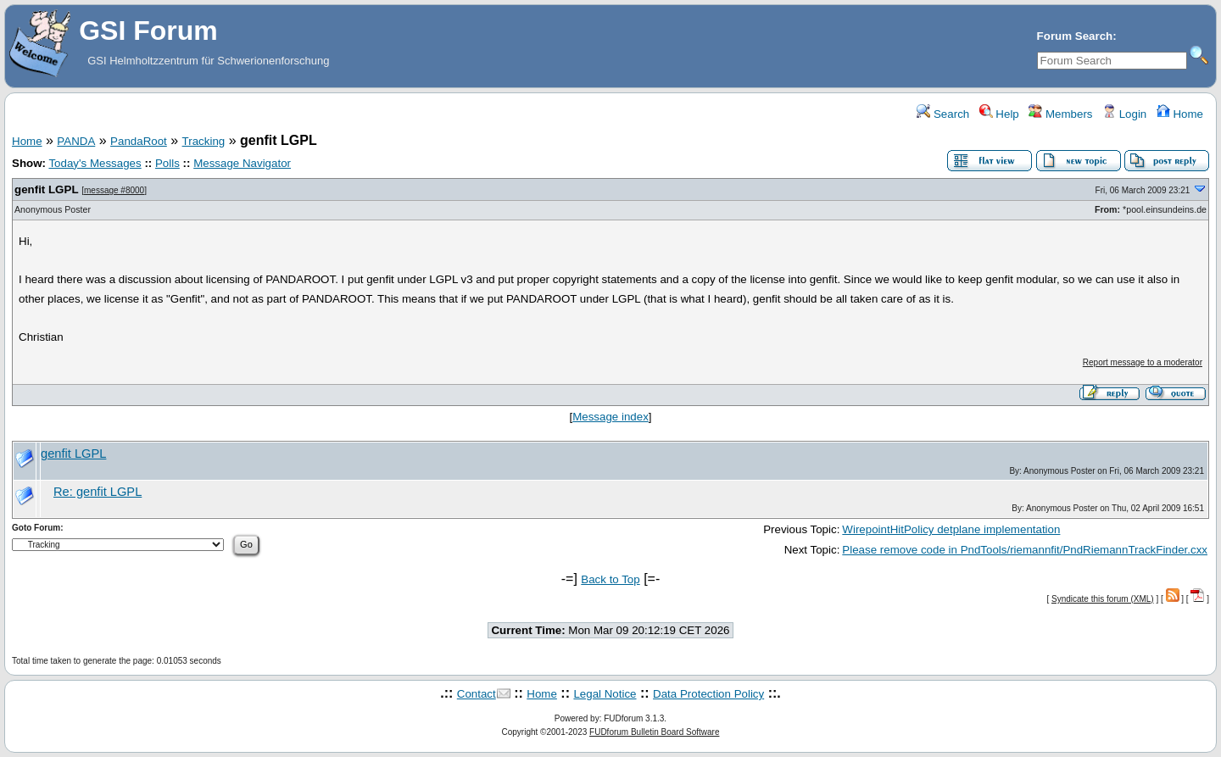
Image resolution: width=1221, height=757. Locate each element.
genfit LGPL (46, 189)
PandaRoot (138, 141)
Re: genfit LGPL (97, 491)
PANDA (76, 141)
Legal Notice (604, 693)
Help (999, 114)
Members (1060, 114)
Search (943, 114)
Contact (476, 693)
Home (1180, 114)
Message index (610, 416)
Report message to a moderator (1142, 362)
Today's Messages (94, 163)
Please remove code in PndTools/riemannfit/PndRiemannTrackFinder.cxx (1024, 549)
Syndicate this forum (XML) (1102, 599)
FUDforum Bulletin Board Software (654, 732)
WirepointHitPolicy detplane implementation (951, 529)
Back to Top (610, 579)
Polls (167, 163)
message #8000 (114, 190)
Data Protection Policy (708, 693)
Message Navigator (242, 163)
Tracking (204, 141)
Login (1124, 114)
